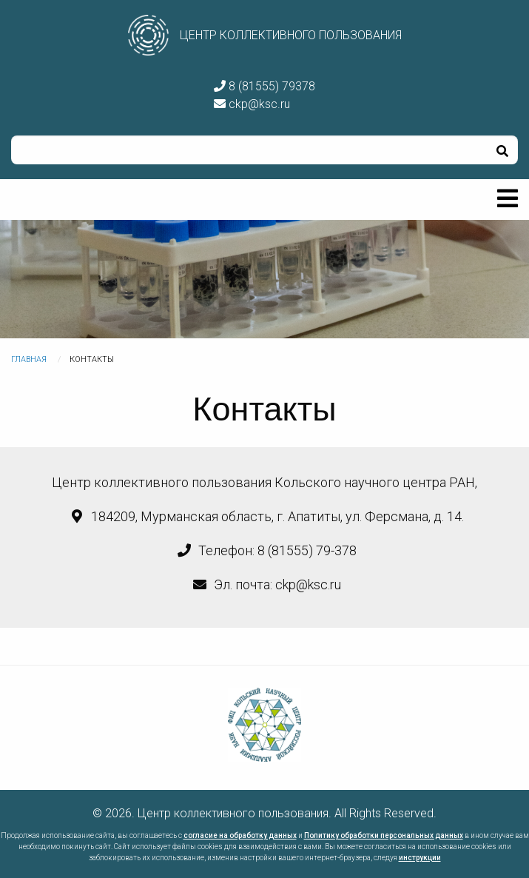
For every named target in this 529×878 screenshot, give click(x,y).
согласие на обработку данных (240, 835)
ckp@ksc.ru (252, 104)
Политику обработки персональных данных (383, 835)
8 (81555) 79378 (264, 86)
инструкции (420, 858)
